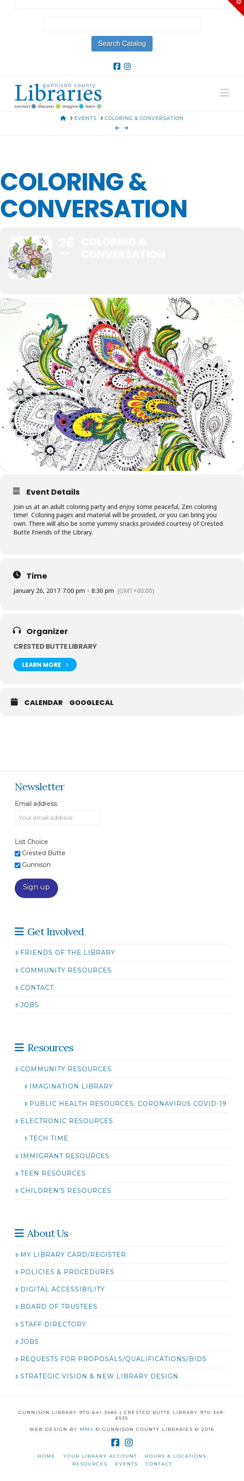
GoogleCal (91, 703)
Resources (89, 1464)
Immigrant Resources (62, 1156)
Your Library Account (100, 1456)
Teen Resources (50, 1173)
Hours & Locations (175, 1456)
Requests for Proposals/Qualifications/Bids (111, 1359)
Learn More (45, 664)
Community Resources (63, 970)
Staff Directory (50, 1324)
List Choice (31, 842)
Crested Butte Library (55, 646)
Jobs (27, 1005)
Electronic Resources (64, 1121)
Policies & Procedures (64, 1272)
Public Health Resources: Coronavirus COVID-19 (125, 1104)
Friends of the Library (65, 952)
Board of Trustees (56, 1306)
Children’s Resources (63, 1190)
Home (46, 1456)
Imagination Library (68, 1086)
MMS (87, 1429)
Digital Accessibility (60, 1289)
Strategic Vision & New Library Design (97, 1376)
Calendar (43, 703)
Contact (34, 988)
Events (126, 1464)
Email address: (36, 804)
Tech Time (46, 1138)
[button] (224, 92)
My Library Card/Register (70, 1255)
